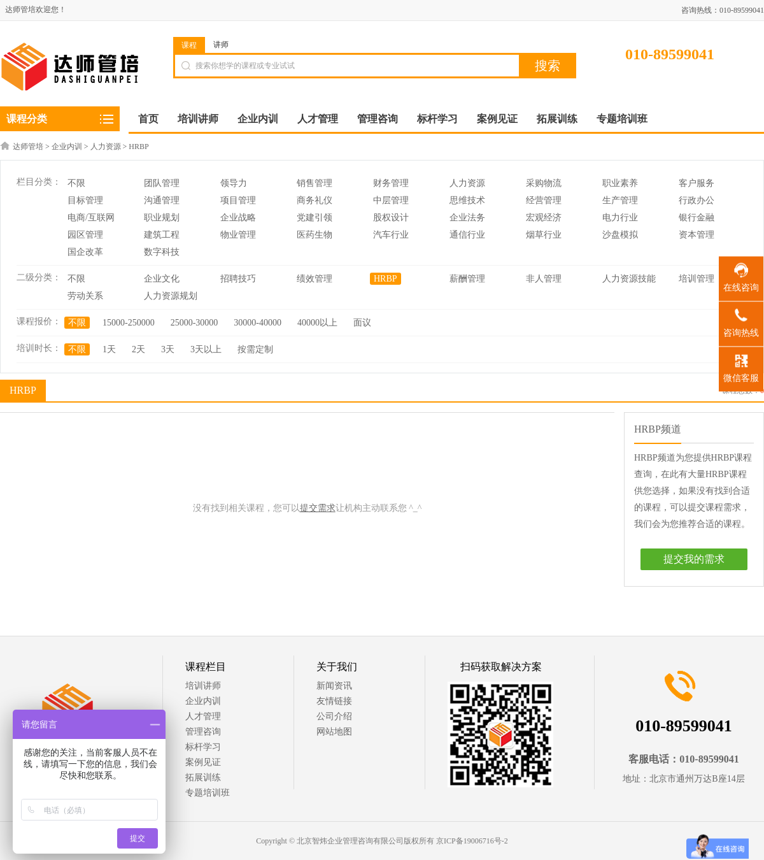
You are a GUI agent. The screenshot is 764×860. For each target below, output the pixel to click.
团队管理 (162, 183)
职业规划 (162, 217)
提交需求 (318, 508)
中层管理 (391, 200)
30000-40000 (257, 322)
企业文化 (162, 278)
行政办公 (696, 200)
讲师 (221, 44)
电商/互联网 (91, 217)
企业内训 (67, 146)
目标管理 (85, 200)
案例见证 (203, 762)
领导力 (233, 183)
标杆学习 (203, 747)
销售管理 (314, 183)
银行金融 (696, 217)
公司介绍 (334, 716)
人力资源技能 (629, 278)
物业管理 (238, 235)
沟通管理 (162, 200)
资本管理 (696, 235)
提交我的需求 (694, 559)
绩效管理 (314, 278)
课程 (189, 45)
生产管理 (620, 200)
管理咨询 (203, 731)
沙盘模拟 (620, 235)
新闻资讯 (334, 686)
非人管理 (544, 278)
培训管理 (696, 278)
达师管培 (28, 146)
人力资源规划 (170, 296)
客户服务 (696, 183)
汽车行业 (391, 235)
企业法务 (467, 217)
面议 (362, 322)
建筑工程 (162, 235)
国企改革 (85, 252)
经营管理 (544, 200)
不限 (76, 183)
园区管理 (85, 235)
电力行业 (620, 217)
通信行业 (467, 235)
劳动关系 (85, 296)
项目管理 (238, 200)
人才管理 (203, 716)
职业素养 (620, 183)
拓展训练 (203, 777)
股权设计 (391, 217)
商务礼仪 (314, 200)
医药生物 (314, 235)
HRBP (138, 146)
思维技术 (467, 200)
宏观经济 (544, 217)
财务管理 (391, 183)
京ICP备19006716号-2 (472, 840)
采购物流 (544, 183)
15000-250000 (129, 322)
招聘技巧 (238, 278)
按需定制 (255, 349)
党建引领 (314, 217)
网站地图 (334, 731)
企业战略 (238, 217)
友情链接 (334, 701)
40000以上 (317, 322)
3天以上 (206, 349)
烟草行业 (544, 235)
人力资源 (105, 146)
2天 (138, 349)
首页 (148, 118)
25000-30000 (194, 322)
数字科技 (162, 252)
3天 (167, 349)
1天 (109, 349)
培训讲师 (203, 686)
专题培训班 (207, 793)
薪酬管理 (467, 278)
